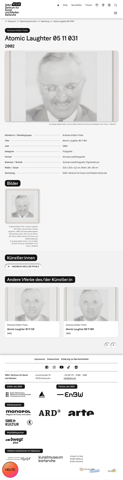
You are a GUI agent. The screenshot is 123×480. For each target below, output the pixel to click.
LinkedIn (76, 367)
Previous (107, 345)
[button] (61, 86)
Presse (88, 5)
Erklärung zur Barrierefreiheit (75, 359)
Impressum (39, 359)
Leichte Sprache (96, 5)
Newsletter (76, 5)
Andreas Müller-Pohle (25, 266)
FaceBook (46, 367)
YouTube (61, 367)
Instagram (54, 367)
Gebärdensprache (103, 5)
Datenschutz (53, 359)
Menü (115, 13)
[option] (23, 219)
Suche (115, 5)
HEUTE (10, 470)
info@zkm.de (70, 378)
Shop (65, 5)
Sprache (109, 5)
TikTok (68, 367)
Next (113, 345)
